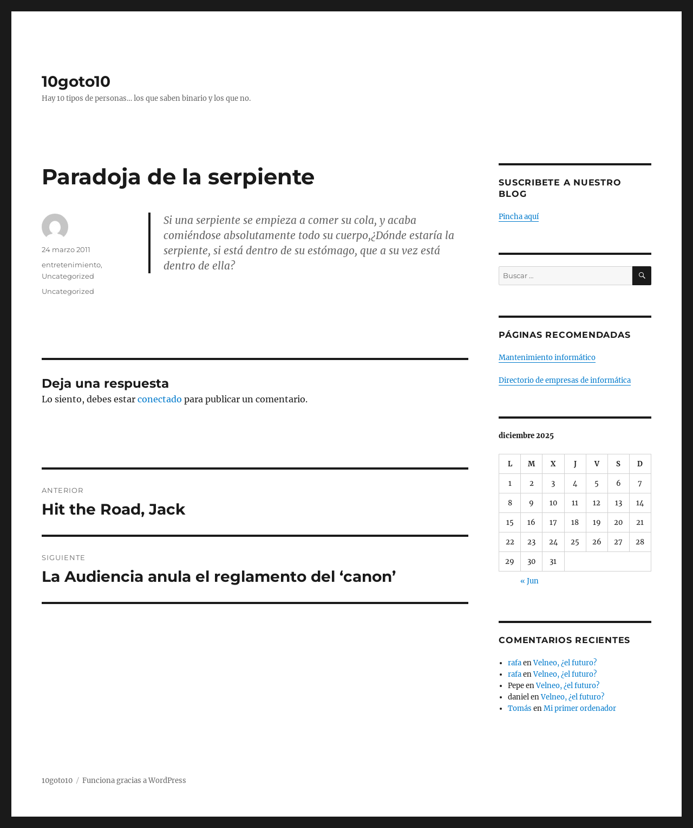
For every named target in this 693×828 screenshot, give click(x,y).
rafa (514, 662)
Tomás (520, 708)
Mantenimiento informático (547, 357)
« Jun (529, 581)
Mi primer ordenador (580, 708)
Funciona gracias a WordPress (134, 780)
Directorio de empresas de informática (565, 380)
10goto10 (76, 81)
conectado (160, 399)
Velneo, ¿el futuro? (565, 662)
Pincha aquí (519, 216)
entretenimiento (71, 264)
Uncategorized (68, 276)
